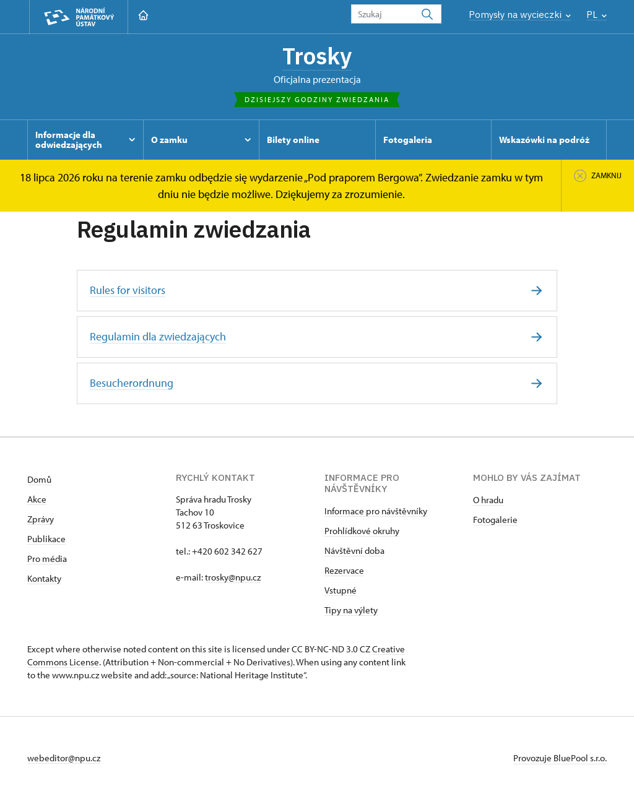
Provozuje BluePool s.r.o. (560, 758)
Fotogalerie (495, 519)
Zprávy (40, 519)
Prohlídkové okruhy (361, 531)
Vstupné (340, 590)
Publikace (46, 539)
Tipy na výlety (351, 610)
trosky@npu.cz (233, 577)
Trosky (317, 56)
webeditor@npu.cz (63, 758)
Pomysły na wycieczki (520, 14)
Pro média (47, 558)
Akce (36, 499)
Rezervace (344, 570)
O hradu (488, 500)
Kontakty (44, 578)
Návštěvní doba (354, 550)
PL (596, 14)
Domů (39, 479)
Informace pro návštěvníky (375, 511)
